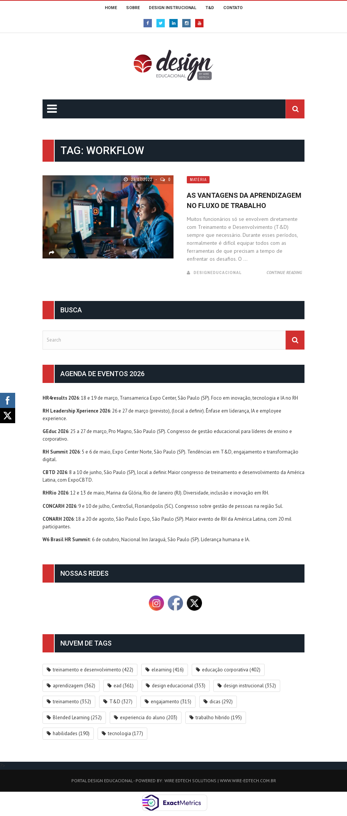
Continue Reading (284, 272)
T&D (209, 7)
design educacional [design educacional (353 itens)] (178, 685)
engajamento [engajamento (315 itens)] (171, 701)
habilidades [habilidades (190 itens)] (71, 733)
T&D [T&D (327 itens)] (120, 701)
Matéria (198, 179)
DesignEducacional (218, 272)
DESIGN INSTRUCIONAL (172, 7)
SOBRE (133, 7)
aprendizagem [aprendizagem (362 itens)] (74, 685)
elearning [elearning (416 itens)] (167, 669)
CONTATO (233, 7)
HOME (111, 7)
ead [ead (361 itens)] (124, 685)
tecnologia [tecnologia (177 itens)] (125, 733)
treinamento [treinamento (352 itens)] (72, 701)
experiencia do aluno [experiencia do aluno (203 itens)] (148, 717)
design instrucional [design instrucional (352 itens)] (250, 685)
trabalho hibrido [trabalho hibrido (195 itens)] (219, 717)
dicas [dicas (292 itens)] (221, 701)
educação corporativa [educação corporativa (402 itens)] (231, 669)
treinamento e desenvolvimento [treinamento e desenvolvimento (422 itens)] (93, 669)
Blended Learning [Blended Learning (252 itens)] (77, 717)
